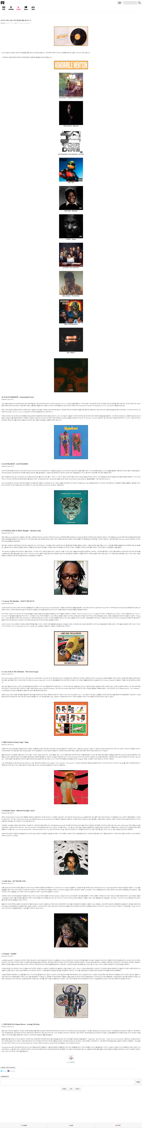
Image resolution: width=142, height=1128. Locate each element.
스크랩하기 (71, 1062)
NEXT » (78, 1089)
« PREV (64, 1089)
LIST (71, 1089)
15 (71, 1056)
